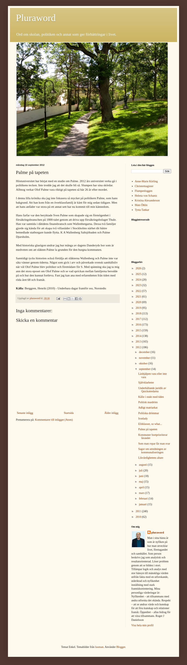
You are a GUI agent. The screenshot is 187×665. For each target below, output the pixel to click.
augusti (143, 464)
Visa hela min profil (142, 625)
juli (141, 470)
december (144, 352)
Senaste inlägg (25, 412)
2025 (139, 274)
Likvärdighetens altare (150, 457)
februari (143, 498)
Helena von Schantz (146, 195)
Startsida (69, 412)
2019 (139, 307)
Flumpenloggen (143, 190)
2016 (139, 324)
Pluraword (36, 18)
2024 (139, 279)
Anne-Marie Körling (146, 181)
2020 (139, 302)
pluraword (157, 532)
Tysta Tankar (142, 209)
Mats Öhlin (141, 205)
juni (141, 476)
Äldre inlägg (111, 412)
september (145, 369)
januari (143, 504)
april (142, 487)
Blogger (120, 646)
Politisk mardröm (148, 402)
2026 (139, 268)
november (145, 357)
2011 (139, 511)
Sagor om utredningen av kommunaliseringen (152, 451)
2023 (139, 285)
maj (141, 481)
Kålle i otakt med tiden (151, 396)
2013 (139, 341)
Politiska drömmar (148, 413)
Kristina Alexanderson (147, 200)
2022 (139, 291)
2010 (139, 516)
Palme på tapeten (147, 429)
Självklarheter (146, 382)
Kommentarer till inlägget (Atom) (54, 419)
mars (142, 492)
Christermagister (144, 186)
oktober (143, 363)
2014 (139, 335)
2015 (139, 330)
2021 (139, 296)
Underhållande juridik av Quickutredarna (152, 390)
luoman (99, 646)
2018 (139, 313)
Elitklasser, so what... (150, 423)
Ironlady (143, 418)
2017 (139, 319)
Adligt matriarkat (148, 407)
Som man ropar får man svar (154, 443)
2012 (139, 347)
